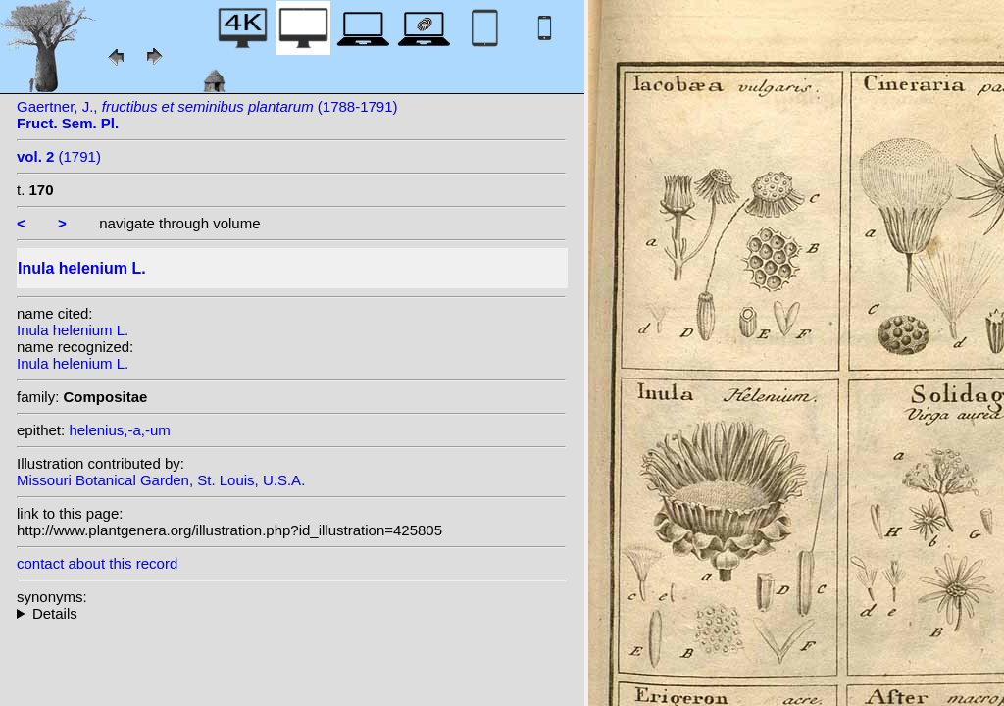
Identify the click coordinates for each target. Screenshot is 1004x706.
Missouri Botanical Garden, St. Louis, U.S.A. (161, 480)
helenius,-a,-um (119, 430)
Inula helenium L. (72, 330)
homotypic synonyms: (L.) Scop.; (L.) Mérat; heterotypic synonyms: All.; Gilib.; (291, 613)
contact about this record (97, 563)
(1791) (59, 156)
